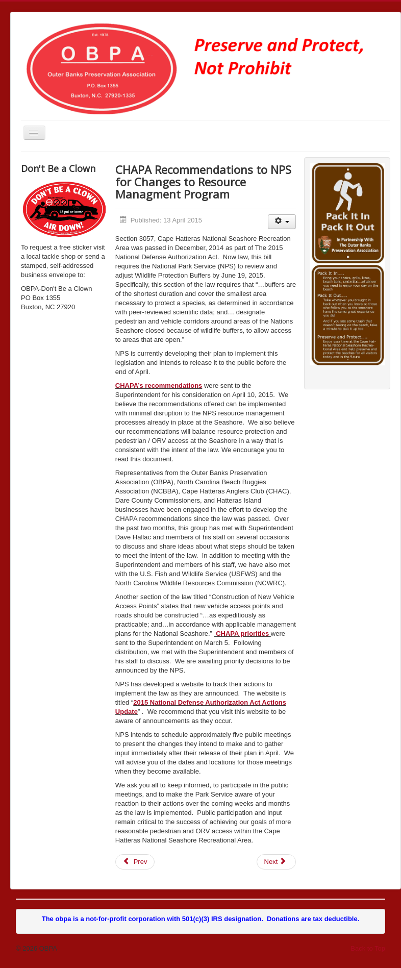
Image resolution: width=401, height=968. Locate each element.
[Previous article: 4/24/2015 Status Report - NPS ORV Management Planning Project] (135, 862)
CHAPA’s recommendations (159, 385)
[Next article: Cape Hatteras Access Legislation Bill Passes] (276, 862)
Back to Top (367, 948)
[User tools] (282, 221)
